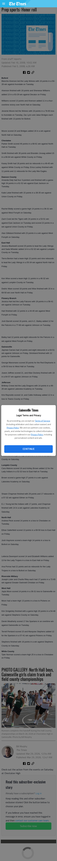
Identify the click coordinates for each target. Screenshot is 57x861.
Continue (28, 449)
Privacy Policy (13, 427)
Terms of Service (42, 420)
